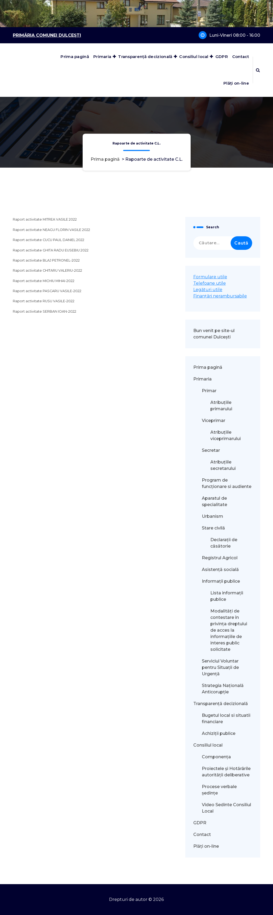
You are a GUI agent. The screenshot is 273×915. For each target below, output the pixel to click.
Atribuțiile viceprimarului (225, 435)
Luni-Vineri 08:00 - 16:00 (234, 35)
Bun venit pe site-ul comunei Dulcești (214, 333)
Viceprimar (213, 420)
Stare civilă (213, 528)
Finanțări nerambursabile (220, 296)
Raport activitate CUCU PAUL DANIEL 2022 (48, 240)
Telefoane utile (209, 283)
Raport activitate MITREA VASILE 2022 (45, 219)
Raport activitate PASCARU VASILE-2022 (47, 291)
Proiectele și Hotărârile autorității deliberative (226, 771)
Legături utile (207, 289)
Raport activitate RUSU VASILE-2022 (43, 301)
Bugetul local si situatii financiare (226, 718)
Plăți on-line (236, 83)
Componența (216, 756)
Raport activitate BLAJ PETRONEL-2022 (46, 260)
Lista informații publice (226, 596)
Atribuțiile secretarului (223, 465)
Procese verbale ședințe (219, 790)
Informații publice (221, 581)
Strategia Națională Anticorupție (223, 688)
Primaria (102, 56)
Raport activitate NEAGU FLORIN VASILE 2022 (51, 230)
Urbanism (212, 516)
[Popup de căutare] (258, 70)
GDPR (221, 56)
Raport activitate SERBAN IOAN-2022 (44, 311)
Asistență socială (220, 569)
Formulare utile (210, 276)
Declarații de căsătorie (223, 543)
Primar (209, 390)
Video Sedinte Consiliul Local (226, 808)
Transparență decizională (145, 56)
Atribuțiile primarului (221, 405)
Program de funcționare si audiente (226, 483)
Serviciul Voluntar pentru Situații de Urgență (220, 667)
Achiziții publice (218, 733)
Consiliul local (193, 56)
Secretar (211, 450)
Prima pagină (75, 56)
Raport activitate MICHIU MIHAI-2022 (43, 281)
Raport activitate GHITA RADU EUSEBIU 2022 (51, 250)
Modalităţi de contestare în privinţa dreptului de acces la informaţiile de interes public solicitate (228, 630)
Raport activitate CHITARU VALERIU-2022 (47, 270)
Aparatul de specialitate (214, 501)
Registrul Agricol (220, 557)
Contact (240, 56)
